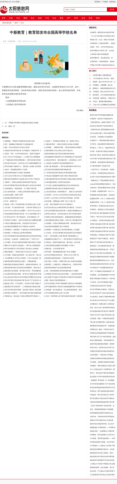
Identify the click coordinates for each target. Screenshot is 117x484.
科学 (76, 18)
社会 (54, 18)
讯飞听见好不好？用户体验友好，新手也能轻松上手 (21, 217)
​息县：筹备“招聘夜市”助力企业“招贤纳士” (59, 204)
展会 (61, 18)
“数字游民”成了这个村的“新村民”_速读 (103, 337)
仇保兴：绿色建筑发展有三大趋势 (15, 169)
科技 (98, 18)
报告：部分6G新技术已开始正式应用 (16, 147)
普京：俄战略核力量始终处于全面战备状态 (18, 144)
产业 (47, 18)
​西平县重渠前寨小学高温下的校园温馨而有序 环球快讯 (63, 286)
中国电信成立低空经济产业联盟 (100, 286)
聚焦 (25, 18)
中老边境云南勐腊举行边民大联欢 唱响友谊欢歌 (61, 176)
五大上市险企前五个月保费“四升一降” (102, 369)
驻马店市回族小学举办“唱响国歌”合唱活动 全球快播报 (63, 283)
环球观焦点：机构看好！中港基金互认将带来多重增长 (22, 230)
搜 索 (112, 9)
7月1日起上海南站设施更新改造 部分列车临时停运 (62, 185)
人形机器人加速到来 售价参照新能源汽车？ (60, 163)
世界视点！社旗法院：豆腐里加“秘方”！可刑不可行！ (22, 239)
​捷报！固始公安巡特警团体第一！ (56, 280)
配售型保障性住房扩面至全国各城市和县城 (59, 154)
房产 (69, 18)
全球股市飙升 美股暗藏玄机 (102, 75)
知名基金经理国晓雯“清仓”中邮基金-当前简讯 (19, 226)
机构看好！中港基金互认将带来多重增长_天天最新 (62, 230)
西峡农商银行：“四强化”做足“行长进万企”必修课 (20, 252)
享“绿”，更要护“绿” (10, 201)
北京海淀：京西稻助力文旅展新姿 (101, 137)
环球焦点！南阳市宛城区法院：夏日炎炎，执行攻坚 (62, 242)
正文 (22, 23)
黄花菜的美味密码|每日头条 (13, 198)
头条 (11, 18)
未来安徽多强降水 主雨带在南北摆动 (57, 182)
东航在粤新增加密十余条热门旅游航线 (17, 173)
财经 (16, 23)
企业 (83, 18)
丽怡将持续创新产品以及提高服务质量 (58, 267)
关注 (18, 18)
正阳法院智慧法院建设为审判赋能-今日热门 (60, 245)
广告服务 (105, 2)
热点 (33, 18)
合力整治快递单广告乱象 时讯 (100, 166)
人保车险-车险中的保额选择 (99, 54)
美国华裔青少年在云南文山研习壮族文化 (59, 150)
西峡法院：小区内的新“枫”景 (55, 249)
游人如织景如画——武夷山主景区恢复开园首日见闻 (21, 192)
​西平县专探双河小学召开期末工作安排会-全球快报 (21, 249)
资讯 (90, 18)
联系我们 (98, 2)
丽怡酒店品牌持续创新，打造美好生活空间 (59, 258)
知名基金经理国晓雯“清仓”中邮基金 (57, 226)
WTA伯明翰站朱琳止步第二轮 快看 (57, 293)
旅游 (40, 18)
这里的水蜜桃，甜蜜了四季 (13, 195)
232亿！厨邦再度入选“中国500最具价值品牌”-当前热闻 (63, 296)
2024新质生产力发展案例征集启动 (101, 267)
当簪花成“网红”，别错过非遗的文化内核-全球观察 (62, 144)
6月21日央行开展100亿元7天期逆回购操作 (18, 176)
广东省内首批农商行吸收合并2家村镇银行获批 (61, 173)
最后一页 (11, 126)
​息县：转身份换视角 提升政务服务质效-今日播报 (61, 271)
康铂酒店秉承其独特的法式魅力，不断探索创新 (20, 261)
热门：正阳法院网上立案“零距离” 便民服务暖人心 (62, 236)
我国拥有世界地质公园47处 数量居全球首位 (60, 188)
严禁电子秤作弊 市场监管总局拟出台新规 (23, 123)
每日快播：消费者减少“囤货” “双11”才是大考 (60, 201)
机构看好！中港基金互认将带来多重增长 (18, 233)
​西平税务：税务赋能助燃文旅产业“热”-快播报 (60, 252)
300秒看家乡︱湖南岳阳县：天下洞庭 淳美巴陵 (20, 188)
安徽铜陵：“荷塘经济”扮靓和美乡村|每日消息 (19, 141)
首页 (3, 18)
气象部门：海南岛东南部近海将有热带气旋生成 (20, 182)
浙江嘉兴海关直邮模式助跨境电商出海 (58, 169)
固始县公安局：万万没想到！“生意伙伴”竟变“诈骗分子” (22, 283)
